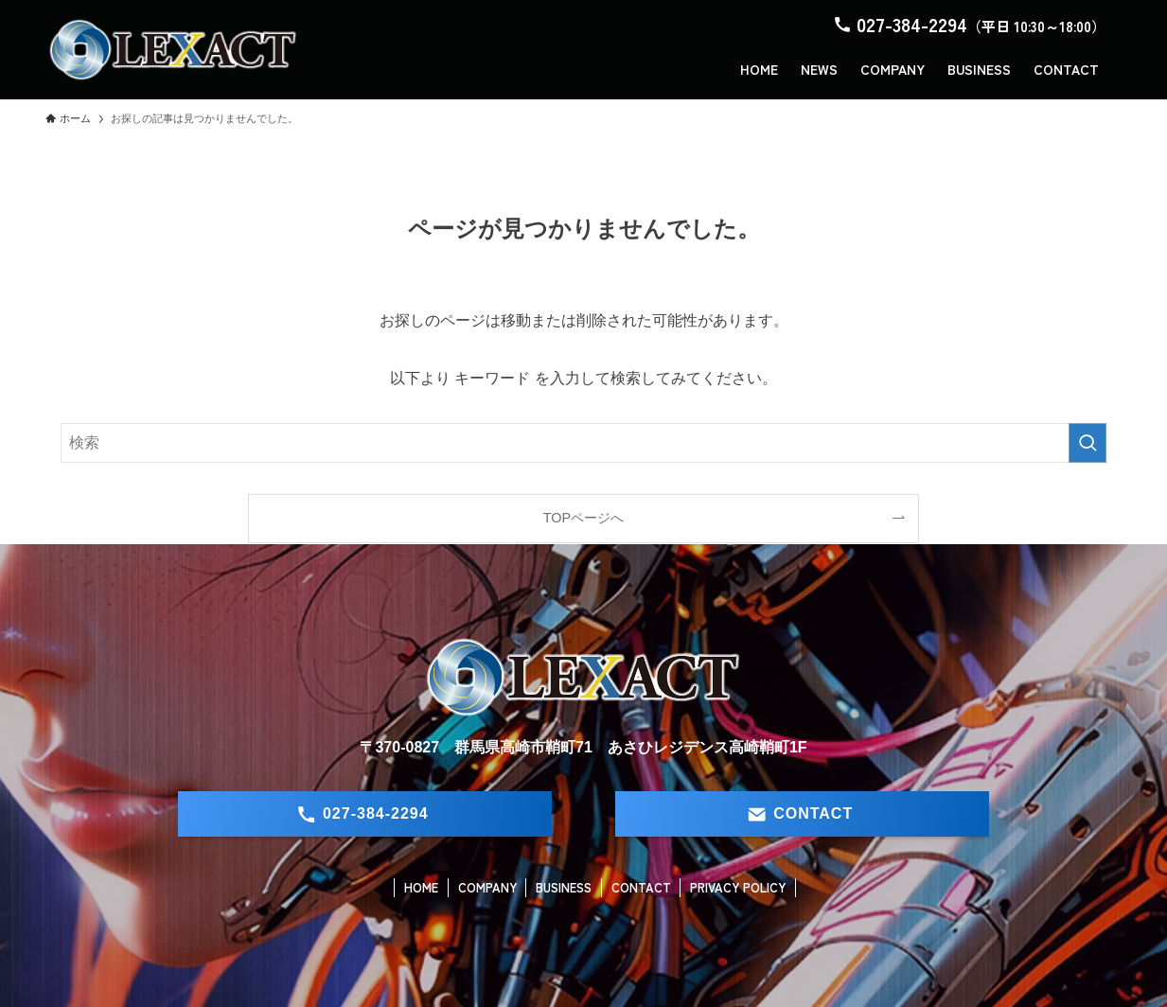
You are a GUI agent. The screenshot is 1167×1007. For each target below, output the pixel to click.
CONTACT (641, 887)
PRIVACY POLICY (738, 887)
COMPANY (487, 887)
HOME (421, 887)
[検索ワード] (583, 443)
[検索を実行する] (1087, 443)
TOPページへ (583, 517)
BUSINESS (564, 887)
